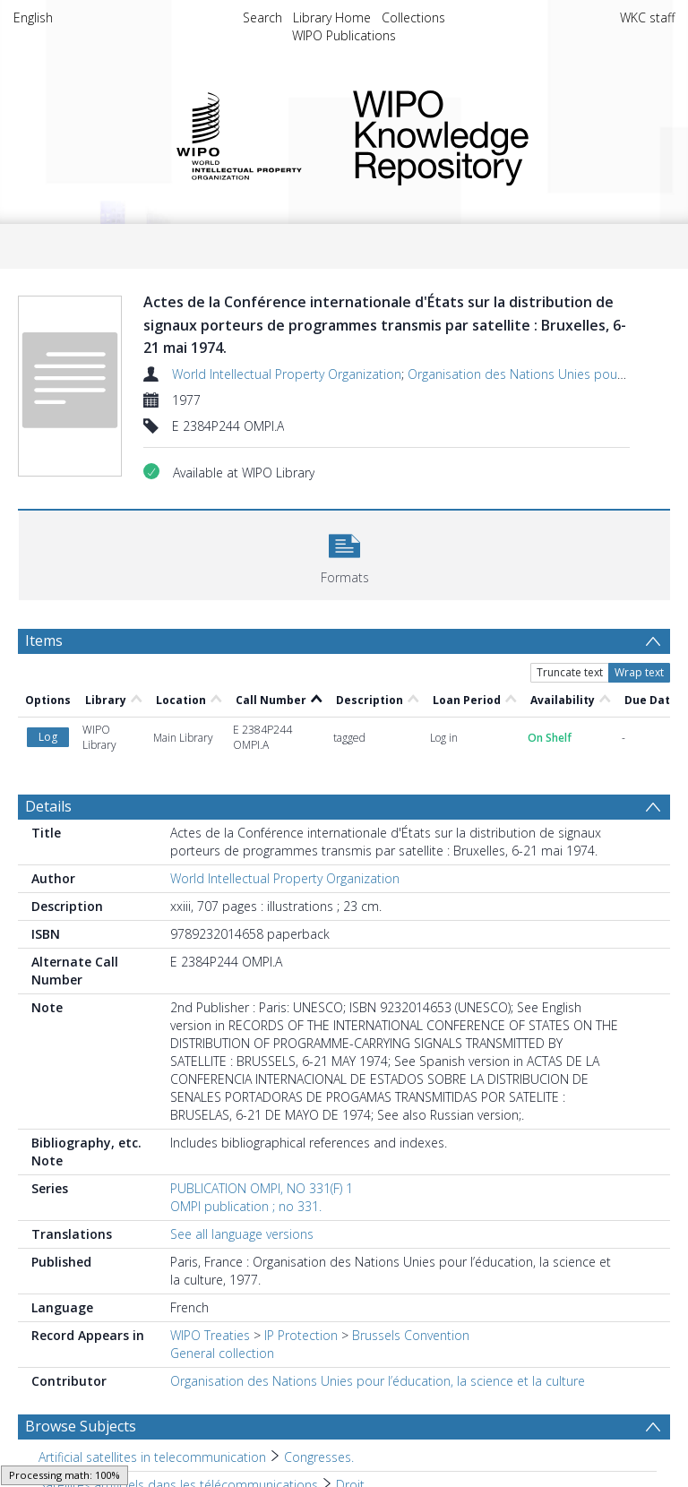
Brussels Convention (410, 1335)
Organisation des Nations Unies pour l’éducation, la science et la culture (377, 1380)
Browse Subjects (80, 1426)
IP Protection (301, 1335)
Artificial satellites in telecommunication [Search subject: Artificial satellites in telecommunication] (152, 1457)
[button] (344, 553)
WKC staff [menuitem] (647, 17)
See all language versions (242, 1233)
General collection (222, 1353)
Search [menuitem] (262, 17)
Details (48, 806)
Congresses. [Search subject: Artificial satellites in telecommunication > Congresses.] (319, 1457)
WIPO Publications (344, 35)
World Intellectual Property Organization (286, 373)
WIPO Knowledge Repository (499, 134)
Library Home (332, 17)
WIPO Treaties (210, 1335)
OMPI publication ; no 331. (246, 1206)
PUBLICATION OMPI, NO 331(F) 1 (261, 1188)
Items (44, 640)
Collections (413, 17)
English (33, 17)
